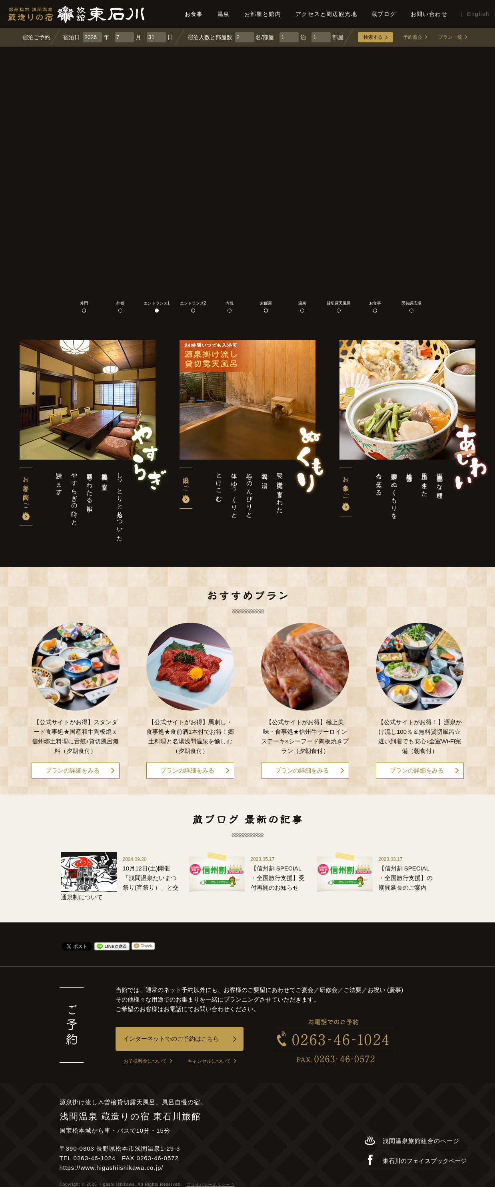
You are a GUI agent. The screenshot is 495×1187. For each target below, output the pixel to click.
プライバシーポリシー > (210, 1184)
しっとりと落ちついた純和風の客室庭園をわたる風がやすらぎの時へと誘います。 (90, 503)
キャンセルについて (212, 1061)
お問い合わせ (429, 14)
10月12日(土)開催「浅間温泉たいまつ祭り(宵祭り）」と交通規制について (120, 882)
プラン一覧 (452, 37)
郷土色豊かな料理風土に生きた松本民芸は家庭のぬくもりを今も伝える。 (409, 492)
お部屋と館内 (262, 14)
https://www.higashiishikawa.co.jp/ (112, 1167)
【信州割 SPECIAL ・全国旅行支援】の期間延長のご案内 (406, 878)
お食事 (194, 14)
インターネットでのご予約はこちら (179, 1038)
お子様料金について (148, 1061)
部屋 (327, 37)
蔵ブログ (383, 14)
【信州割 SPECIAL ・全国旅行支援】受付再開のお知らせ (278, 878)
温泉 (224, 14)
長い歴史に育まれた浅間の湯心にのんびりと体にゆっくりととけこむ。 (249, 492)
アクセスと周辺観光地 (326, 14)
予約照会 (415, 37)
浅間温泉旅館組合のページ (412, 1140)
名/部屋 (254, 37)
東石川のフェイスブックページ (416, 1160)
